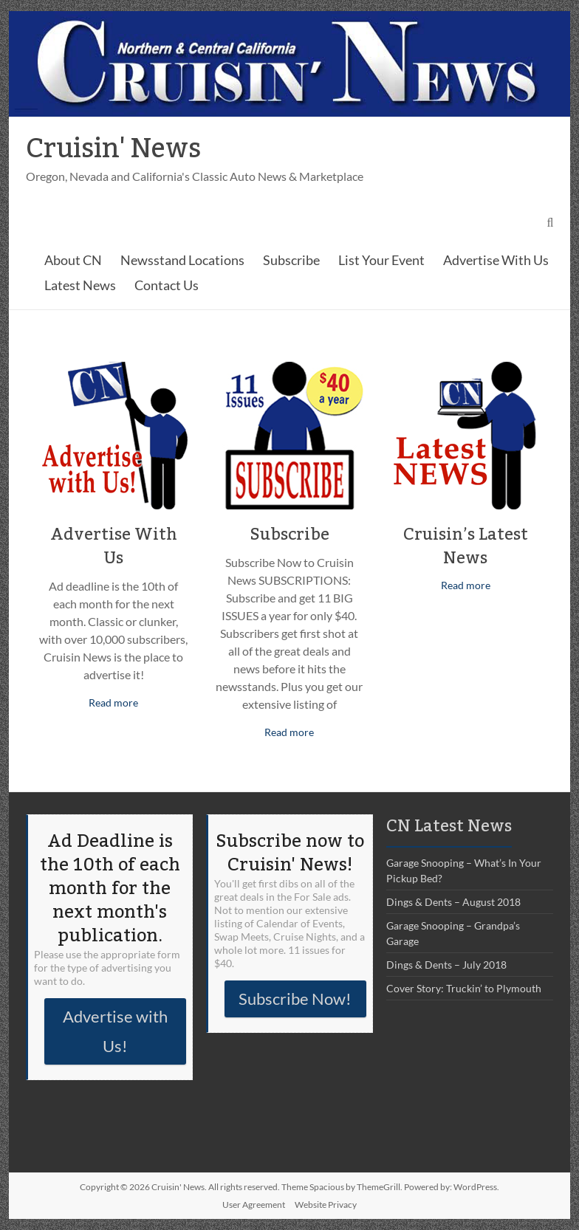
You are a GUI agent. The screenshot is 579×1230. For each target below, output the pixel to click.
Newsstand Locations (182, 260)
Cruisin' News (113, 149)
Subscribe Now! (295, 999)
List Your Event (381, 260)
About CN (73, 260)
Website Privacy (326, 1204)
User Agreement (253, 1204)
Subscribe (291, 260)
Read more (113, 702)
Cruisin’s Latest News (465, 546)
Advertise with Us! (115, 1031)
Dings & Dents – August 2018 (453, 902)
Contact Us (166, 285)
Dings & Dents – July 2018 (446, 964)
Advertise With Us (496, 260)
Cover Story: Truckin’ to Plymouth (463, 988)
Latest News (80, 285)
